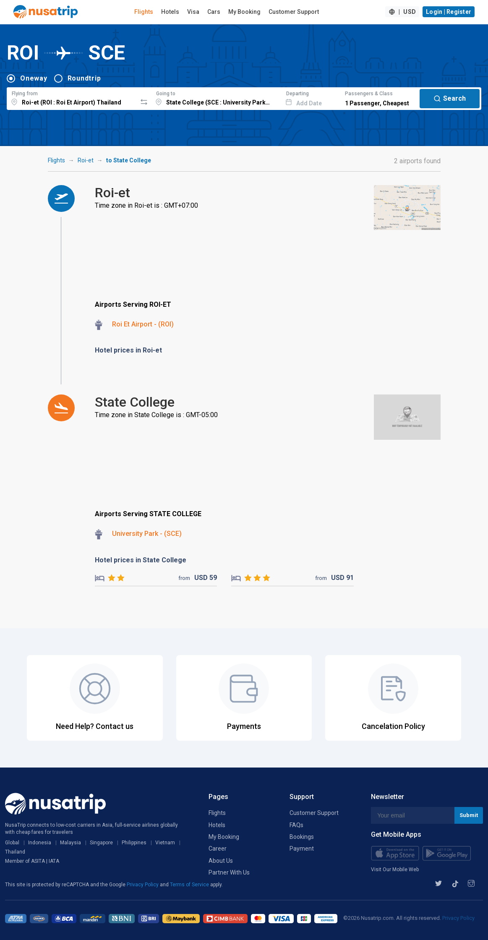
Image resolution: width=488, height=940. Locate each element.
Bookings (302, 836)
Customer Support (294, 11)
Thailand (15, 852)
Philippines (134, 843)
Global (12, 843)
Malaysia (70, 843)
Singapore (101, 843)
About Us (221, 860)
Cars (213, 11)
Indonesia (39, 843)
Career (218, 848)
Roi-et (86, 160)
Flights (143, 11)
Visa (193, 11)
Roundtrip (84, 78)
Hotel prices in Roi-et (128, 350)
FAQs (296, 825)
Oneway (33, 78)
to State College (128, 160)
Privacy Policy (143, 885)
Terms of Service (190, 885)
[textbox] (72, 97)
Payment (302, 848)
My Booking (244, 11)
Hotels (170, 11)
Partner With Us (229, 872)
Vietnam (165, 843)
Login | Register (448, 11)
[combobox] (72, 97)
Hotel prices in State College (140, 560)
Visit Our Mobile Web (395, 869)
